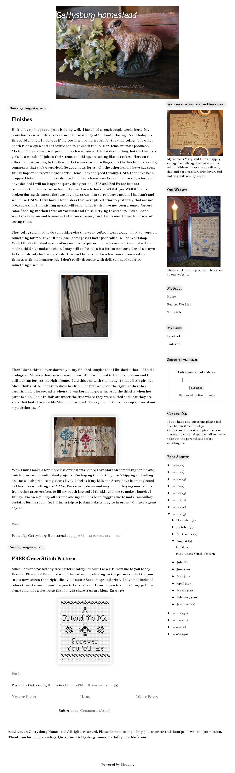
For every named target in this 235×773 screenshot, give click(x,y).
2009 (176, 627)
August (182, 541)
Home (85, 696)
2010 (176, 620)
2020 (176, 479)
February (184, 597)
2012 (176, 514)
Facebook (174, 336)
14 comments (99, 535)
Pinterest (174, 344)
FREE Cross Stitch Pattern (43, 558)
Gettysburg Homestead (96, 16)
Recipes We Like (179, 304)
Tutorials (174, 312)
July (180, 562)
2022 (176, 472)
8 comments (97, 685)
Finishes (22, 119)
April (181, 583)
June (180, 569)
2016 (176, 486)
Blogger (127, 764)
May (180, 576)
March (182, 590)
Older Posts (146, 696)
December (184, 520)
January (183, 604)
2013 (176, 507)
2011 (176, 613)
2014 (176, 500)
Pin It (16, 524)
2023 (176, 465)
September (185, 534)
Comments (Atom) (95, 710)
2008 (176, 634)
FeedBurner (206, 395)
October (183, 527)
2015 (176, 493)
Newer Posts (24, 696)
